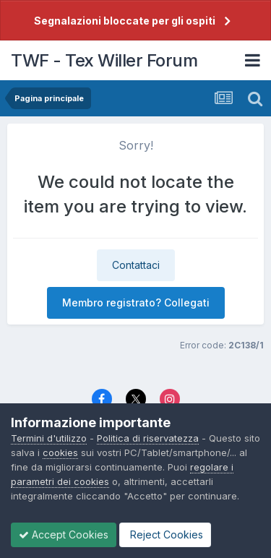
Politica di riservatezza (148, 438)
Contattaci (136, 265)
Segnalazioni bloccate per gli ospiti (124, 20)
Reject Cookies (165, 534)
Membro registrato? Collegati (136, 302)
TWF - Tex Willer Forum (104, 60)
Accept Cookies (63, 534)
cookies (60, 452)
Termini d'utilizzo (49, 438)
